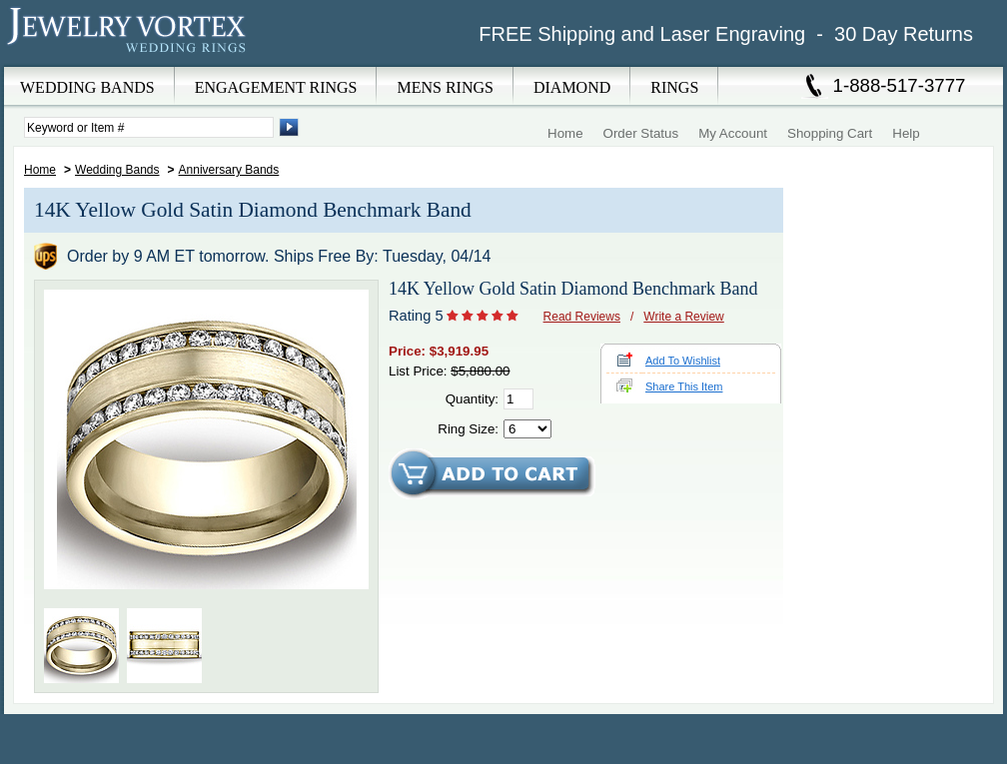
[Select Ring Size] (527, 428)
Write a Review (683, 317)
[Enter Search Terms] (149, 127)
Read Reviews (581, 317)
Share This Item (683, 386)
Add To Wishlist (682, 361)
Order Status (641, 133)
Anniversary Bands (229, 170)
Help (905, 133)
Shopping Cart (829, 133)
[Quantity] (518, 398)
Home (565, 133)
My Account (732, 133)
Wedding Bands (117, 170)
